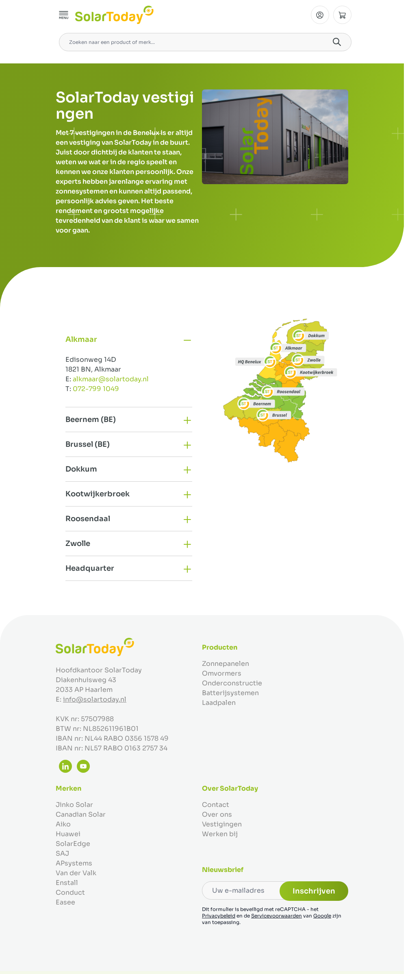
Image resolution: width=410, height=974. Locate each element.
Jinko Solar (74, 804)
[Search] (337, 42)
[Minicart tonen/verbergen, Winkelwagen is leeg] (342, 15)
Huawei (68, 834)
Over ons (217, 814)
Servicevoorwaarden (276, 916)
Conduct (70, 892)
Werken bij (220, 834)
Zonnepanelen (225, 663)
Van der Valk (76, 873)
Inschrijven (314, 891)
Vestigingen (222, 824)
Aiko (63, 824)
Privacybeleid (218, 916)
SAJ (62, 853)
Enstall (67, 882)
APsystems (74, 863)
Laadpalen (219, 702)
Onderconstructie (232, 683)
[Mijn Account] (320, 15)
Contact (215, 804)
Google (322, 916)
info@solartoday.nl (94, 699)
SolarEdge (73, 843)
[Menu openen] (64, 15)
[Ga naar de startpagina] (114, 15)
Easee (65, 902)
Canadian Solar (81, 814)
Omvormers (221, 673)
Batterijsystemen (230, 693)
